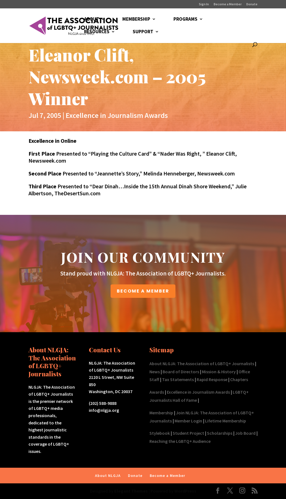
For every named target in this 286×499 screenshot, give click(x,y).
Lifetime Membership (225, 421)
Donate (252, 4)
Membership (161, 412)
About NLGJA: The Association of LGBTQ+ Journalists (201, 363)
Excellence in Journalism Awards (117, 115)
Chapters (239, 379)
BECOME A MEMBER (143, 291)
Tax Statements (178, 379)
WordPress (185, 491)
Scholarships (219, 433)
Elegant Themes (131, 491)
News (154, 371)
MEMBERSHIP (136, 19)
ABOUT (91, 19)
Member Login (188, 421)
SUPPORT (143, 32)
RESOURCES (96, 32)
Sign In (204, 4)
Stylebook (159, 433)
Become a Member (228, 4)
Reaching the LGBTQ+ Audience (180, 441)
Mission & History (219, 371)
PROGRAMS (185, 19)
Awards (156, 392)
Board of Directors (181, 371)
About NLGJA (108, 475)
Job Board (245, 433)
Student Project (188, 433)
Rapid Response (212, 379)
